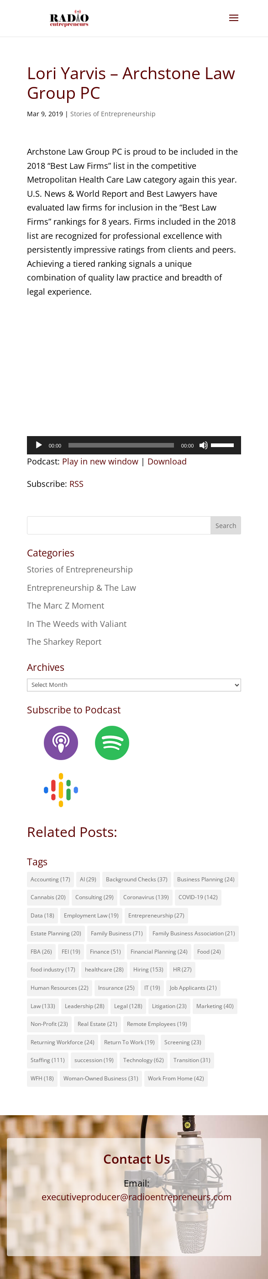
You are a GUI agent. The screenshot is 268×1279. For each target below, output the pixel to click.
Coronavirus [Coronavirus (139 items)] (146, 897)
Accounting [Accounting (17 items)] (50, 879)
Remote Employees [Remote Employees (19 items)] (157, 1024)
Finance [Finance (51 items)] (105, 951)
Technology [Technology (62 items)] (143, 1060)
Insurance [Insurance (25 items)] (116, 988)
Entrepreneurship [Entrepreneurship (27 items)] (156, 915)
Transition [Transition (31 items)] (191, 1060)
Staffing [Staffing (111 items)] (48, 1060)
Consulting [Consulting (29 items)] (94, 897)
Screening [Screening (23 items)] (182, 1042)
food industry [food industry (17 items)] (53, 969)
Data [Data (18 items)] (42, 915)
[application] (134, 445)
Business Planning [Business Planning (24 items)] (206, 879)
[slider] (121, 445)
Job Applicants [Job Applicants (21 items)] (193, 988)
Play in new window (100, 461)
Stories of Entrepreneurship (113, 113)
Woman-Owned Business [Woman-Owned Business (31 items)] (100, 1078)
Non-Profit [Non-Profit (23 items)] (49, 1024)
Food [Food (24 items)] (209, 951)
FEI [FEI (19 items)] (71, 951)
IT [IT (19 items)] (152, 988)
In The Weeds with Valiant (76, 623)
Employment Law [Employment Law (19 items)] (91, 915)
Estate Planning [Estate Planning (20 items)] (56, 933)
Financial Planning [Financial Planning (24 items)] (159, 951)
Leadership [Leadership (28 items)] (85, 1006)
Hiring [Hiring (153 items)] (148, 969)
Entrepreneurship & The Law (81, 587)
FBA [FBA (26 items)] (41, 951)
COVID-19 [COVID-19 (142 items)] (198, 897)
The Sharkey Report (64, 641)
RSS (76, 483)
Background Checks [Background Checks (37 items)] (137, 879)
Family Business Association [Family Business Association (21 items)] (193, 933)
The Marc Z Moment (65, 605)
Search (225, 525)
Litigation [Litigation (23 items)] (169, 1006)
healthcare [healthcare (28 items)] (104, 969)
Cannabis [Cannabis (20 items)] (48, 897)
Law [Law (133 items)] (43, 1006)
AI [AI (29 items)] (88, 879)
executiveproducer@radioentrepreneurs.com (137, 1197)
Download (167, 461)
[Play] (38, 445)
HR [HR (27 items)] (182, 969)
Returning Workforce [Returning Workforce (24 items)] (63, 1042)
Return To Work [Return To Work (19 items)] (129, 1042)
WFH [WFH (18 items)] (42, 1078)
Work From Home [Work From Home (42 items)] (176, 1078)
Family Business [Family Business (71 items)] (117, 933)
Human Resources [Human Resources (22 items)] (60, 988)
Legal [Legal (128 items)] (128, 1006)
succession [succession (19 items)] (94, 1060)
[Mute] (203, 445)
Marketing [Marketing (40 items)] (215, 1006)
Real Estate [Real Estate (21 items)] (97, 1024)
